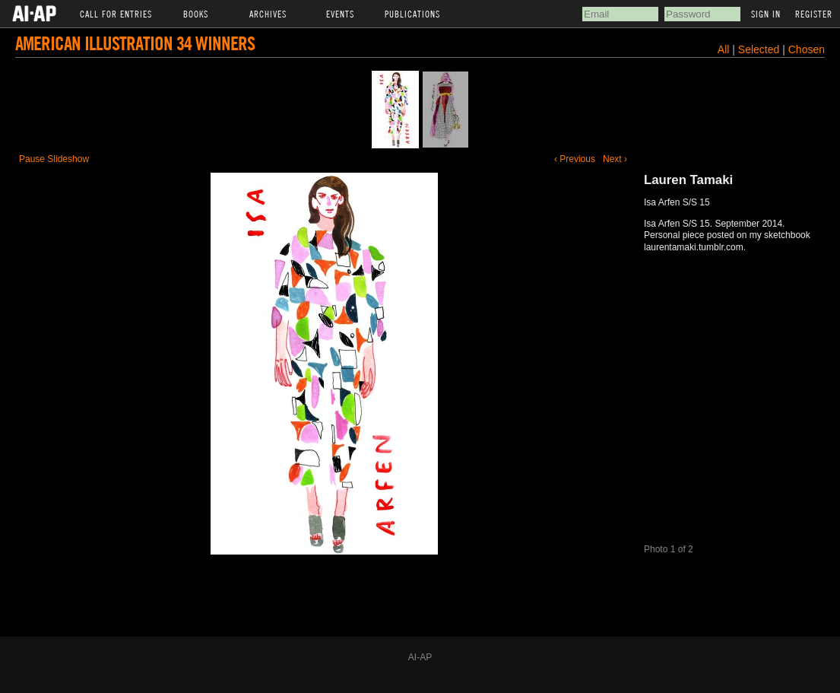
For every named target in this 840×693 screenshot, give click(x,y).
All (724, 49)
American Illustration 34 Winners (135, 43)
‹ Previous (574, 159)
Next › (615, 159)
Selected (760, 49)
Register (813, 14)
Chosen (806, 49)
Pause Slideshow (54, 159)
